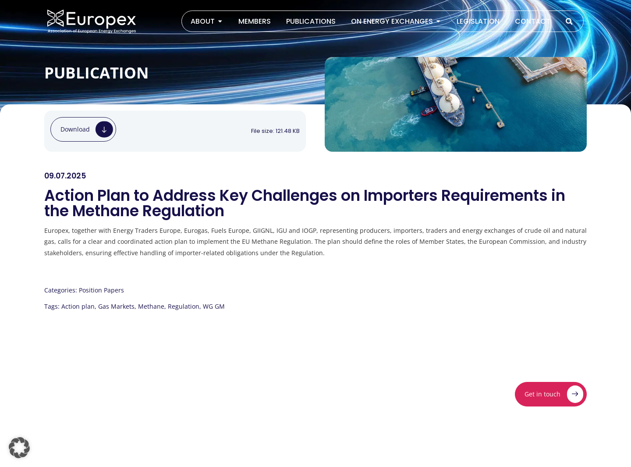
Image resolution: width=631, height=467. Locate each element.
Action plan (78, 306)
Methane (151, 306)
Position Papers (101, 290)
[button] (19, 447)
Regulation (183, 306)
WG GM (214, 306)
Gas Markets (116, 306)
